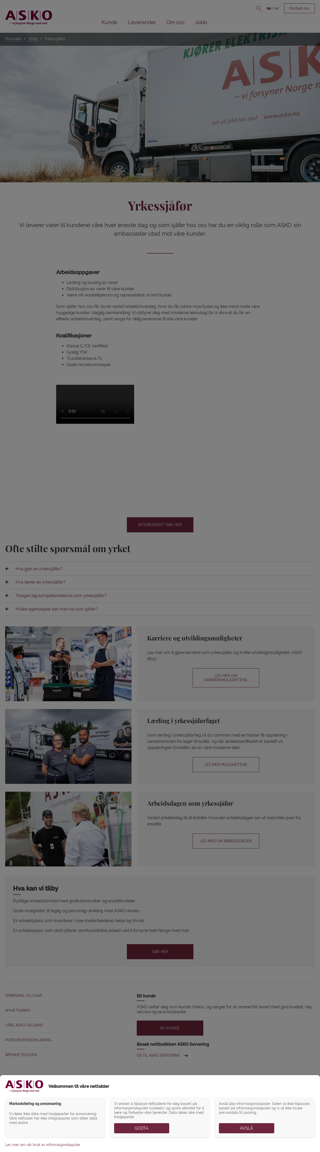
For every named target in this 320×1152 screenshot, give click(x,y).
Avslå (246, 1128)
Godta (141, 1128)
